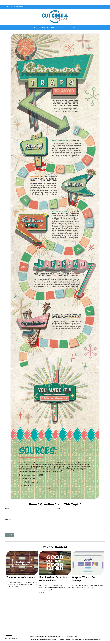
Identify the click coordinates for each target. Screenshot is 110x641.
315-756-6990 (13, 634)
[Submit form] (9, 530)
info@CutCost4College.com (14, 1)
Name (7, 503)
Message (8, 514)
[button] (36, 22)
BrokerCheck (73, 631)
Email (58, 503)
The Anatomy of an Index (20, 572)
